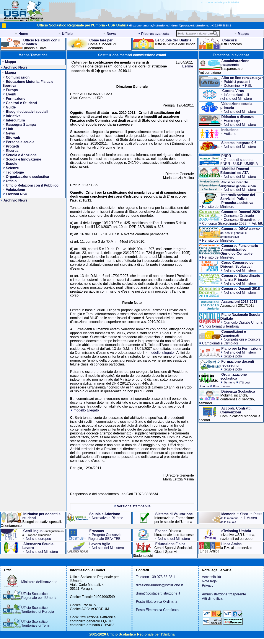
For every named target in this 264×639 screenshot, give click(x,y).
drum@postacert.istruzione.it (190, 25)
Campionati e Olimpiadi (220, 343)
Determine (232, 85)
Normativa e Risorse (107, 518)
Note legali (210, 581)
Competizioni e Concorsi (242, 339)
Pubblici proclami (237, 82)
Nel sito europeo (38, 539)
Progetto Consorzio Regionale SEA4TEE (105, 537)
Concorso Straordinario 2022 (224, 223)
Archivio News (15, 67)
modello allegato (161, 352)
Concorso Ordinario (239, 216)
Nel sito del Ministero (240, 111)
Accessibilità (211, 577)
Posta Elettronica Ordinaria (156, 601)
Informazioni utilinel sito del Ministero (236, 96)
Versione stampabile (134, 506)
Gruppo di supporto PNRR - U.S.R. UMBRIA (239, 161)
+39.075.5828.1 (221, 25)
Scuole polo (233, 356)
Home (232, 121)
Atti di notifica (212, 598)
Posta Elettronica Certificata (157, 610)
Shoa (244, 514)
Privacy (207, 585)
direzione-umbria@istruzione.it (149, 25)
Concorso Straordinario (242, 219)
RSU (249, 85)
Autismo (230, 134)
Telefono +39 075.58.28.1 (155, 577)
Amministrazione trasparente (224, 594)
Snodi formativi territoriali (221, 326)
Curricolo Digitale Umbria (243, 322)
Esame (187, 66)
